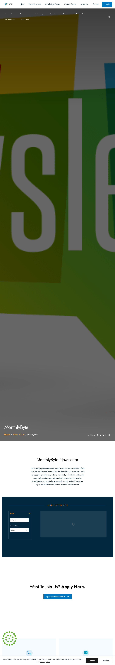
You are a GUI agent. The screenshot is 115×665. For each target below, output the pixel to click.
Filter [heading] (12, 513)
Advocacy (39, 14)
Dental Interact (35, 4)
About (65, 14)
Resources (24, 14)
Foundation (9, 19)
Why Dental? (80, 14)
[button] (29, 513)
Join (22, 4)
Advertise (84, 4)
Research (8, 14)
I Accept (92, 660)
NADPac (24, 19)
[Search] (108, 16)
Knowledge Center (52, 4)
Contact (96, 4)
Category (14, 525)
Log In (107, 4)
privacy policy (45, 662)
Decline (106, 660)
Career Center (70, 4)
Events (52, 14)
